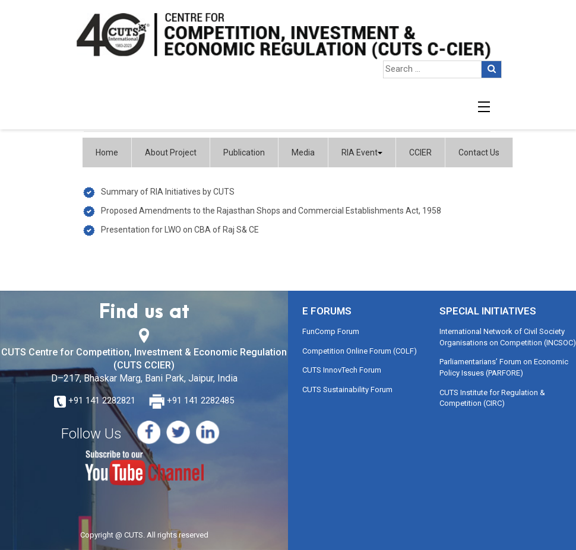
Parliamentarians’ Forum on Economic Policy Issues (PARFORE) (503, 367)
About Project (171, 152)
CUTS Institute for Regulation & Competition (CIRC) (492, 398)
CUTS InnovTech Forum (341, 369)
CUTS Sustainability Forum (347, 389)
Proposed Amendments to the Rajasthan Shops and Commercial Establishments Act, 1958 (271, 210)
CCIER (420, 152)
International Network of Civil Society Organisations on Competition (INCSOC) (507, 337)
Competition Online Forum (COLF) (359, 350)
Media (303, 152)
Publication (244, 152)
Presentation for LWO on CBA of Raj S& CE (180, 229)
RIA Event (361, 152)
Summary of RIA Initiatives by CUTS (168, 191)
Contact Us (478, 152)
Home (107, 152)
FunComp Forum (330, 331)
